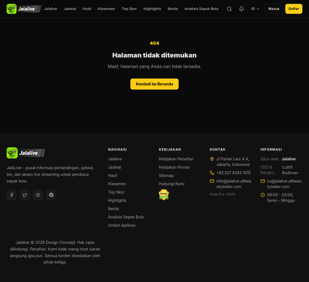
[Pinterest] (51, 195)
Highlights (152, 8)
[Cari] (229, 9)
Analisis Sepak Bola (202, 8)
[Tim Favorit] (241, 9)
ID (255, 9)
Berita (173, 8)
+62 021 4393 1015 (233, 172)
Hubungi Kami (171, 183)
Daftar (294, 9)
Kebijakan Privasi (174, 167)
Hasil (87, 8)
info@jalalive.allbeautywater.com (233, 184)
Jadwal (70, 8)
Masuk (274, 9)
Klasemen (106, 8)
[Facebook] (12, 195)
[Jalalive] (24, 9)
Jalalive (50, 8)
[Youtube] (38, 195)
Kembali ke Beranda (154, 84)
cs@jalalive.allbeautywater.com (284, 184)
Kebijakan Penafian (176, 158)
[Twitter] (25, 195)
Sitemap (166, 175)
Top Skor (129, 8)
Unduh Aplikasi (121, 225)
